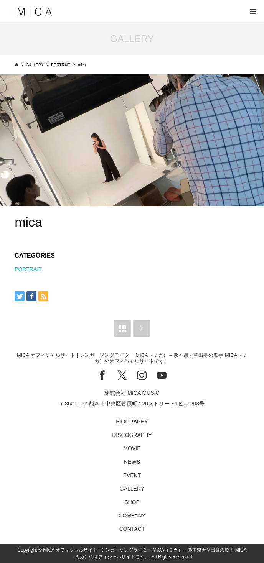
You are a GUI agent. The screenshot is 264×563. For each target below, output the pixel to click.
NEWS (132, 462)
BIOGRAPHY (132, 422)
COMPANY (132, 515)
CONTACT (132, 529)
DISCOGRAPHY (132, 435)
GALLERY (132, 489)
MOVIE (131, 448)
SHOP (132, 502)
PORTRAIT (28, 269)
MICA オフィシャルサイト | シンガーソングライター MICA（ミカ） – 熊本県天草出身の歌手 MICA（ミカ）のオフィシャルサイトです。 (132, 358)
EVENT (132, 475)
